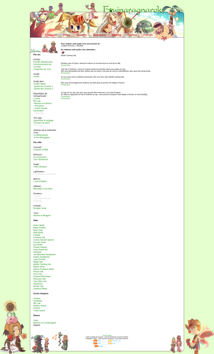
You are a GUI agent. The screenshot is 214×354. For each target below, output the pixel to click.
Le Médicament (40, 135)
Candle (36, 235)
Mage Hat (37, 262)
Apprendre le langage (43, 120)
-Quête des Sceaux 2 (43, 88)
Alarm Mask (39, 225)
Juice (35, 320)
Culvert (36, 308)
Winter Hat (38, 286)
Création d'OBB (40, 149)
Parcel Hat (38, 271)
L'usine (36, 98)
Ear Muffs (37, 244)
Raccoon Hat (39, 279)
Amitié (36, 76)
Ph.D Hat (37, 274)
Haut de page (107, 335)
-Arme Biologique (41, 137)
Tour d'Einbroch (40, 159)
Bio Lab (37, 101)
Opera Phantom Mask (43, 269)
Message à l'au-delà (42, 188)
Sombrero (38, 283)
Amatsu (37, 298)
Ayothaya (37, 301)
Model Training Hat (42, 264)
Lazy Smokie (39, 259)
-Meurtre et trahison (42, 103)
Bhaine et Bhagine (42, 215)
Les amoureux (40, 157)
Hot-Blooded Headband (44, 254)
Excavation (38, 110)
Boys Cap (37, 230)
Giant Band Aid (40, 249)
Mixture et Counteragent (44, 322)
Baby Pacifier (39, 227)
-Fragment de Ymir (42, 69)
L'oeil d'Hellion (40, 181)
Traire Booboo (40, 166)
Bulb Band (38, 232)
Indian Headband (41, 257)
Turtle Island (39, 310)
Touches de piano (41, 123)
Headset (37, 252)
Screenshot (65, 65)
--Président (38, 106)
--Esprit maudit (40, 108)
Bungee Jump (39, 208)
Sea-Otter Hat (39, 281)
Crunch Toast (39, 242)
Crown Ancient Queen (43, 240)
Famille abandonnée (43, 62)
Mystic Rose (39, 266)
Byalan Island (39, 305)
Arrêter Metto (39, 84)
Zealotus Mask (40, 288)
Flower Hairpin (40, 247)
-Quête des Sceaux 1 (43, 86)
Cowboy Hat (39, 237)
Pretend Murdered (41, 276)
